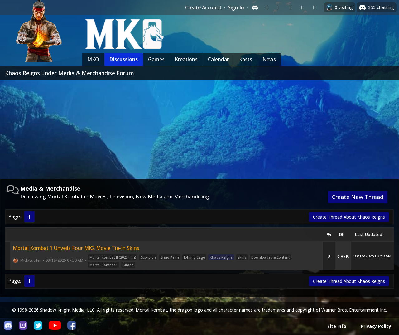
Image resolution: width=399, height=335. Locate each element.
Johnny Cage (194, 257)
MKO (93, 59)
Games (156, 59)
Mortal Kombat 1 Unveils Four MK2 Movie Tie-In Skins (76, 248)
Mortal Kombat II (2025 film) (112, 257)
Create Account (203, 7)
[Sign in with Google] (278, 7)
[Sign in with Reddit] (290, 7)
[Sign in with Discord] (255, 7)
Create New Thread (357, 197)
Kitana (128, 264)
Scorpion (148, 257)
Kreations (186, 59)
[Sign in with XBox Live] (314, 7)
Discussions (123, 59)
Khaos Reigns (221, 257)
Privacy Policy (376, 326)
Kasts (245, 59)
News (269, 59)
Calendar (218, 59)
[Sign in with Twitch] (267, 7)
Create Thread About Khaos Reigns (349, 217)
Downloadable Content (270, 257)
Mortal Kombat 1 (103, 264)
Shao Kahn (170, 257)
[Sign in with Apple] (302, 7)
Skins (242, 257)
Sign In (236, 7)
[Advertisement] (199, 127)
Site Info (336, 326)
